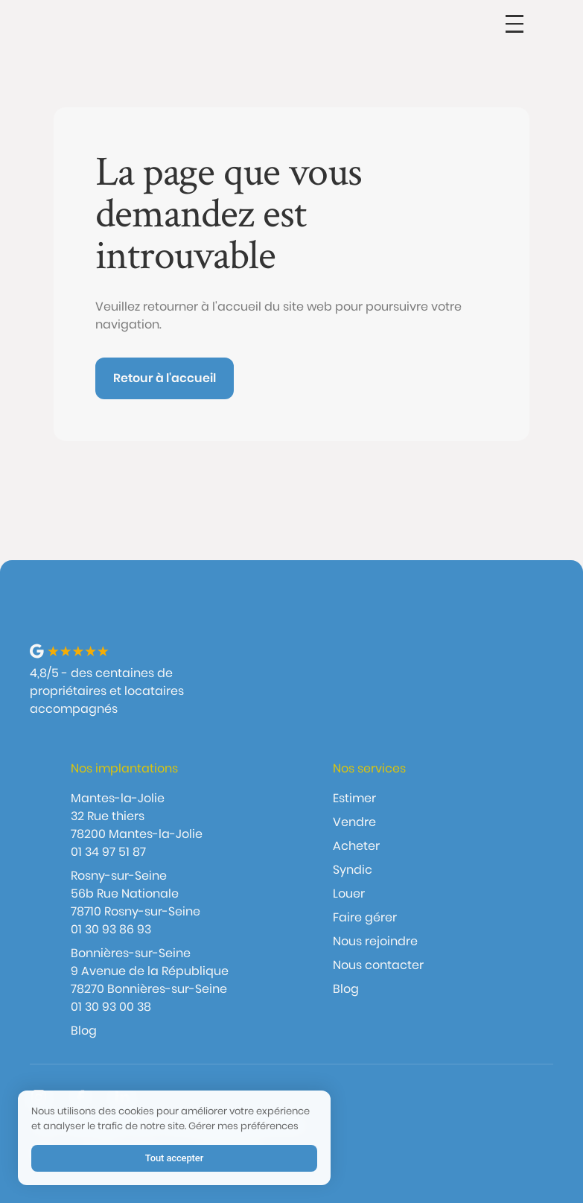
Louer (349, 893)
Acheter (356, 845)
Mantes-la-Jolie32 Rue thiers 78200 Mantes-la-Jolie (137, 816)
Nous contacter (378, 965)
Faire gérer (365, 917)
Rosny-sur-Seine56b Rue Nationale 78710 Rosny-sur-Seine (135, 893)
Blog (84, 1030)
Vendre (354, 822)
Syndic (352, 869)
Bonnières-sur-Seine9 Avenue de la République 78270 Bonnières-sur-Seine (150, 971)
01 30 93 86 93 (111, 929)
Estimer (354, 798)
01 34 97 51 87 (108, 851)
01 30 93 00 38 (111, 1006)
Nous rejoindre (375, 941)
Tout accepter (174, 1158)
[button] (514, 24)
